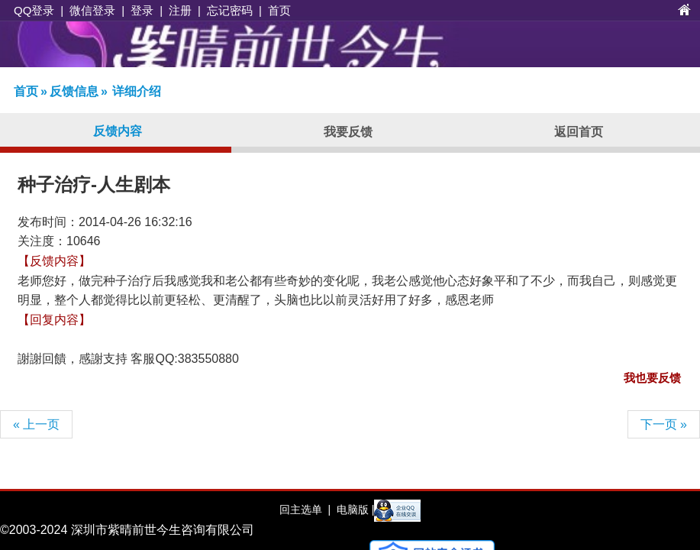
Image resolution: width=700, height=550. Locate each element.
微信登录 (92, 10)
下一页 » (663, 424)
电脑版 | (354, 509)
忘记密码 (230, 10)
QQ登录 (34, 10)
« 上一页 (36, 424)
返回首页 (578, 131)
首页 (279, 10)
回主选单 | (305, 509)
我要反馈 (348, 131)
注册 (180, 10)
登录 (142, 10)
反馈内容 (117, 131)
